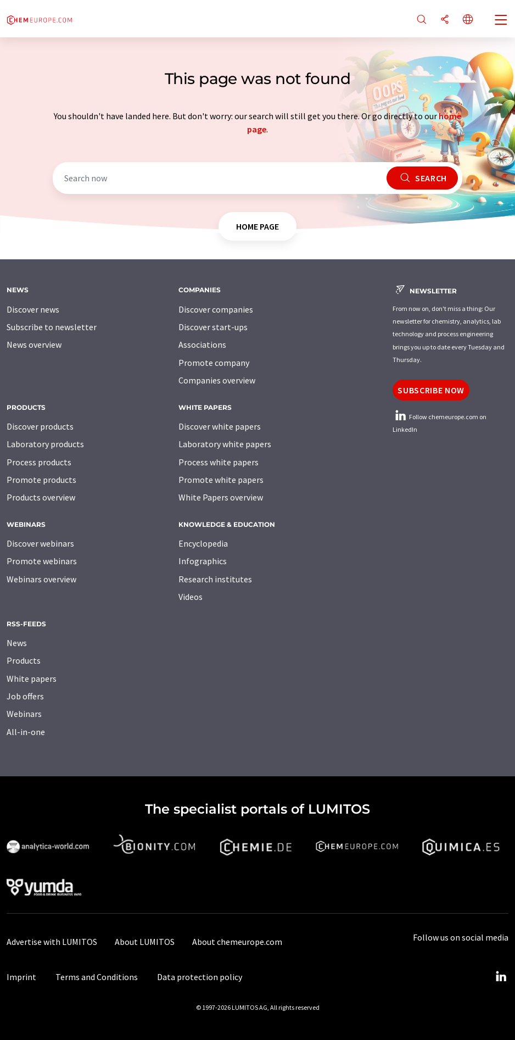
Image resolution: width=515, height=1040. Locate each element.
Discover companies (215, 309)
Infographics (202, 560)
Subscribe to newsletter (52, 326)
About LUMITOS (145, 941)
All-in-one (26, 731)
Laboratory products (45, 443)
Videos (190, 596)
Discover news (33, 309)
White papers (32, 678)
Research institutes (215, 579)
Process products (39, 462)
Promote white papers (221, 479)
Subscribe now (431, 390)
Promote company (213, 362)
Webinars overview (41, 579)
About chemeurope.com (237, 941)
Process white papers (218, 462)
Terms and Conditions (96, 976)
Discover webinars (40, 543)
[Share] (444, 20)
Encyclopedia (203, 543)
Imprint (21, 976)
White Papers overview (220, 497)
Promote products (41, 479)
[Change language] (467, 20)
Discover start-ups (213, 326)
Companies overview (216, 380)
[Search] (421, 20)
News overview (34, 344)
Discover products (40, 426)
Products (24, 660)
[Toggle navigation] (501, 21)
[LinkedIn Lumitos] (500, 976)
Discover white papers (219, 426)
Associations (202, 344)
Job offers (25, 696)
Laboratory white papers (224, 443)
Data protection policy (199, 976)
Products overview (41, 497)
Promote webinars (42, 560)
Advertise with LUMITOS (52, 941)
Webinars (24, 713)
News (17, 642)
